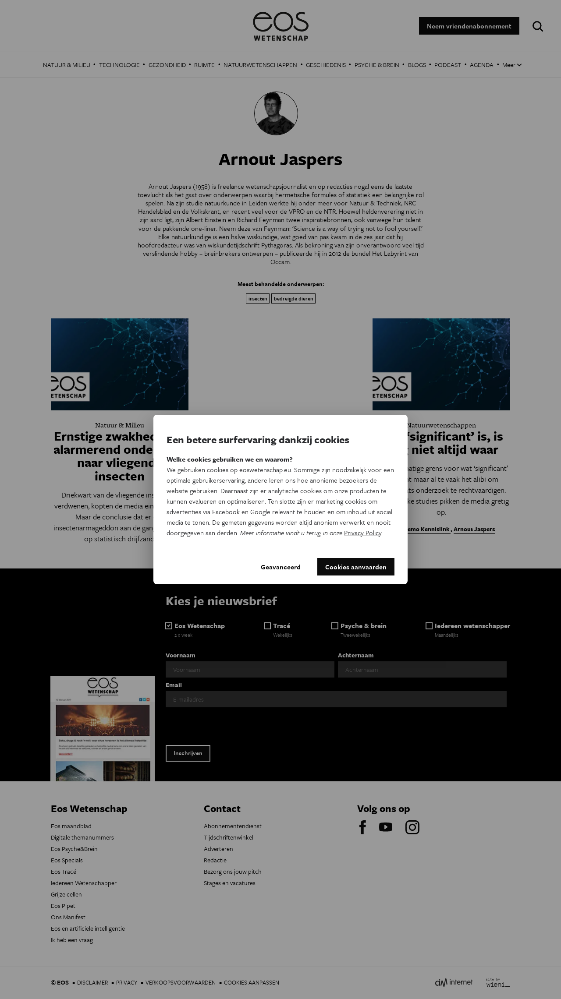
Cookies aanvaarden (356, 567)
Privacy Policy (362, 532)
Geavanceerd (281, 567)
